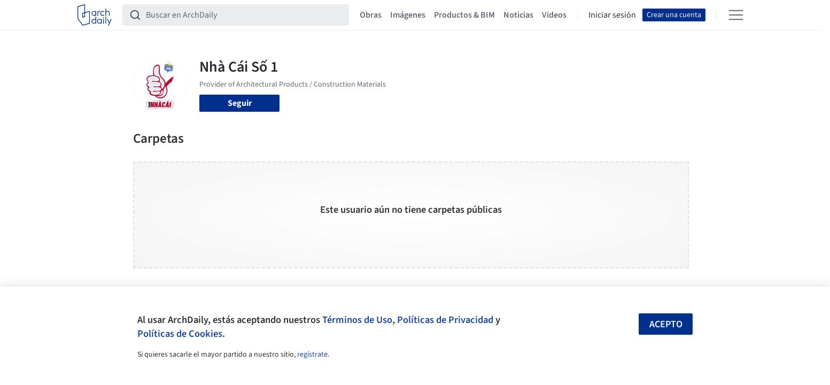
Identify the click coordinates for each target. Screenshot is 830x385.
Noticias (518, 15)
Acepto (665, 324)
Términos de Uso (357, 320)
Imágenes (407, 15)
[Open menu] (735, 15)
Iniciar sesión (612, 15)
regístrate (312, 354)
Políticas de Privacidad (445, 320)
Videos (554, 15)
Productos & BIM (464, 15)
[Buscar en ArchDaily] (244, 15)
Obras (371, 15)
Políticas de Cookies (179, 334)
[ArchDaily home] (94, 15)
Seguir (240, 103)
